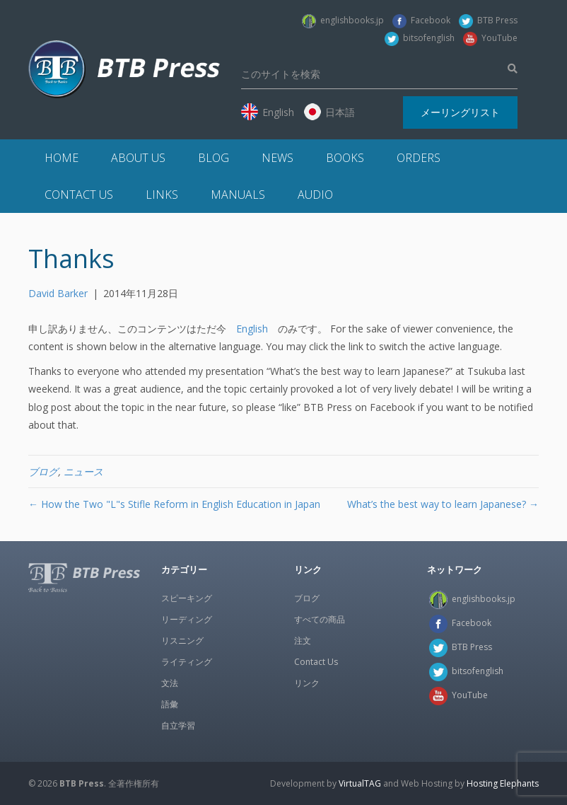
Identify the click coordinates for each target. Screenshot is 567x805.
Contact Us (79, 194)
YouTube (490, 38)
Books (345, 158)
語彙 (169, 704)
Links (162, 194)
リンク (307, 683)
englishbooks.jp (343, 20)
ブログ (43, 471)
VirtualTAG (360, 783)
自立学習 (178, 725)
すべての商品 (319, 619)
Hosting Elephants (503, 783)
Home (61, 158)
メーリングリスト (460, 112)
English (252, 328)
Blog (213, 158)
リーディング (186, 619)
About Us (138, 158)
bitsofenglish (420, 38)
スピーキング (186, 598)
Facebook (421, 20)
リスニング (182, 641)
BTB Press (488, 20)
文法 (169, 683)
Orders (418, 158)
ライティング (186, 662)
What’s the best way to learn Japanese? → (443, 504)
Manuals (238, 194)
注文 (302, 641)
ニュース (83, 471)
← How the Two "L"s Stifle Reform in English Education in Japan (174, 504)
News (277, 158)
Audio (315, 194)
